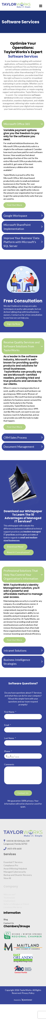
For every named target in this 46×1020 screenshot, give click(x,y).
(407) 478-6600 (14, 850)
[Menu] (40, 5)
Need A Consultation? (18, 552)
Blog (6, 919)
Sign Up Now (13, 324)
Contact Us (9, 923)
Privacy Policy (28, 993)
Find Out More (14, 205)
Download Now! (15, 546)
